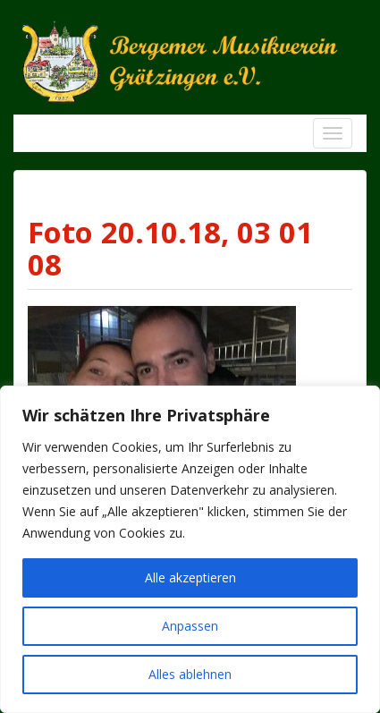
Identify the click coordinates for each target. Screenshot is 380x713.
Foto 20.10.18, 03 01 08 (170, 248)
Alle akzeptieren (190, 577)
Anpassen (190, 625)
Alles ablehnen (190, 674)
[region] (190, 549)
